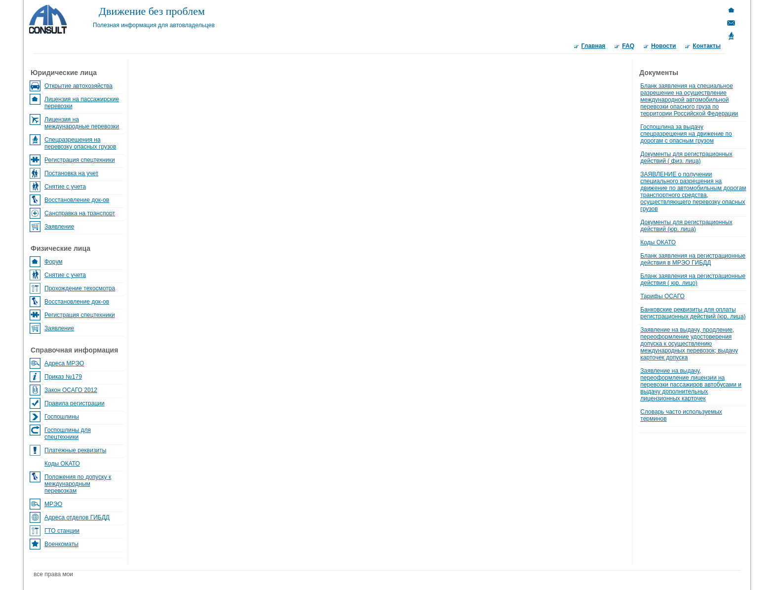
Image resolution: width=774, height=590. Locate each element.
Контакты (707, 45)
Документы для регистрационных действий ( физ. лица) (686, 157)
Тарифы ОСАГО (662, 296)
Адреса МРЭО (64, 363)
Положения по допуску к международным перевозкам (77, 483)
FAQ (628, 45)
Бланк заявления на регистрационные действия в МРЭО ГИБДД (692, 259)
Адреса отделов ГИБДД (77, 517)
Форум (53, 261)
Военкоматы (61, 544)
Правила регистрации (74, 403)
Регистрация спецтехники (79, 160)
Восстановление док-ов (76, 200)
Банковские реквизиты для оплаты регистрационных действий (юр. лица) (692, 313)
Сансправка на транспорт (79, 213)
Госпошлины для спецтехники (67, 433)
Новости (663, 45)
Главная (593, 45)
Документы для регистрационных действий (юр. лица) (686, 226)
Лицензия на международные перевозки (81, 123)
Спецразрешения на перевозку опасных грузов (80, 143)
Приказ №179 (63, 376)
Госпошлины (61, 416)
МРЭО (53, 504)
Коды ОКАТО (62, 463)
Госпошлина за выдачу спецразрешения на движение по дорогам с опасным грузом (686, 133)
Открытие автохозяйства (78, 85)
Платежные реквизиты (75, 450)
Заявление (59, 226)
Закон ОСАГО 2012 (70, 390)
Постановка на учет (71, 173)
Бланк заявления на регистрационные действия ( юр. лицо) (692, 279)
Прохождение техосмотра (79, 288)
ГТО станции (61, 530)
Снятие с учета (65, 186)
